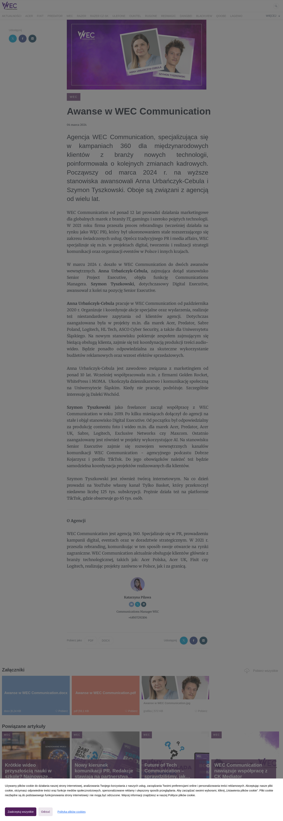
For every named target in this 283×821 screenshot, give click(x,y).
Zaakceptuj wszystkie (21, 811)
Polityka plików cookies (71, 811)
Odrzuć (45, 811)
